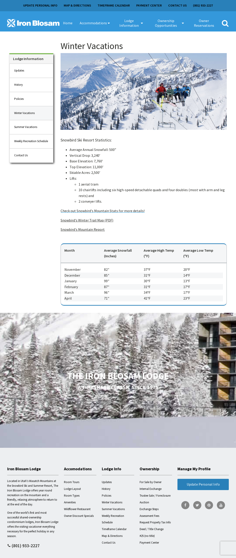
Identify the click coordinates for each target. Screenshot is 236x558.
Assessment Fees (149, 516)
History (18, 85)
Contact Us (177, 5)
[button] (95, 23)
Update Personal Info (40, 5)
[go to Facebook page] (185, 505)
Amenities (70, 502)
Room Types (71, 495)
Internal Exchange (150, 489)
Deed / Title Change (151, 529)
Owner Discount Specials (79, 516)
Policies (19, 99)
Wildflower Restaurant (77, 509)
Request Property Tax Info (155, 522)
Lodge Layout (72, 489)
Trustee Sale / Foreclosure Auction (155, 499)
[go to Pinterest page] (209, 505)
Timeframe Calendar (114, 5)
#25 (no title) (147, 536)
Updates (19, 70)
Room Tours (71, 482)
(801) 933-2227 (203, 5)
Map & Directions (77, 5)
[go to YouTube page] (221, 505)
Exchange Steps (149, 509)
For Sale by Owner (150, 482)
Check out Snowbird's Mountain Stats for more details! (103, 210)
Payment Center (149, 5)
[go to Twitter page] (197, 505)
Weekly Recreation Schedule (31, 141)
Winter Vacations (24, 113)
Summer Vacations (25, 127)
